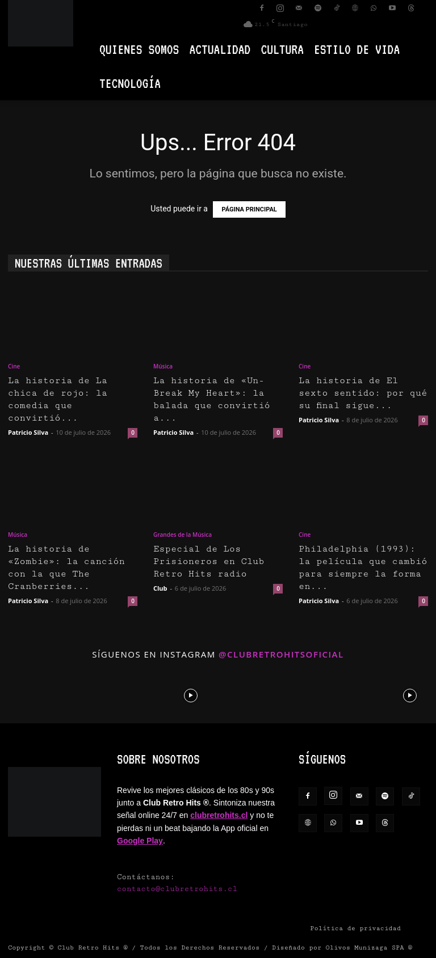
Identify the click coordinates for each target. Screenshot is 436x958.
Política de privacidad (355, 928)
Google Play (140, 840)
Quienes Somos (139, 49)
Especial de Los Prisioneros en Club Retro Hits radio (209, 561)
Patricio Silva (28, 432)
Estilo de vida (357, 49)
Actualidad (219, 49)
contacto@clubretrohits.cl (177, 888)
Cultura (282, 49)
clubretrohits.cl (219, 815)
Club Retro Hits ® (92, 947)
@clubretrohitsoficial (281, 654)
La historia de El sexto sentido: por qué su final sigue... (363, 393)
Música (163, 366)
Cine (14, 366)
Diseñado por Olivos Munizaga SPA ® (342, 947)
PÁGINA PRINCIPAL (248, 209)
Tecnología (130, 83)
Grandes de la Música (182, 535)
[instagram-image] (26, 694)
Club (160, 588)
